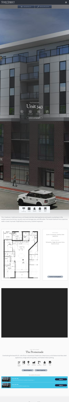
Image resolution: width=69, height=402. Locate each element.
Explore (61, 379)
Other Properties (41, 370)
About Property (28, 370)
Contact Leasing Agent (34, 117)
